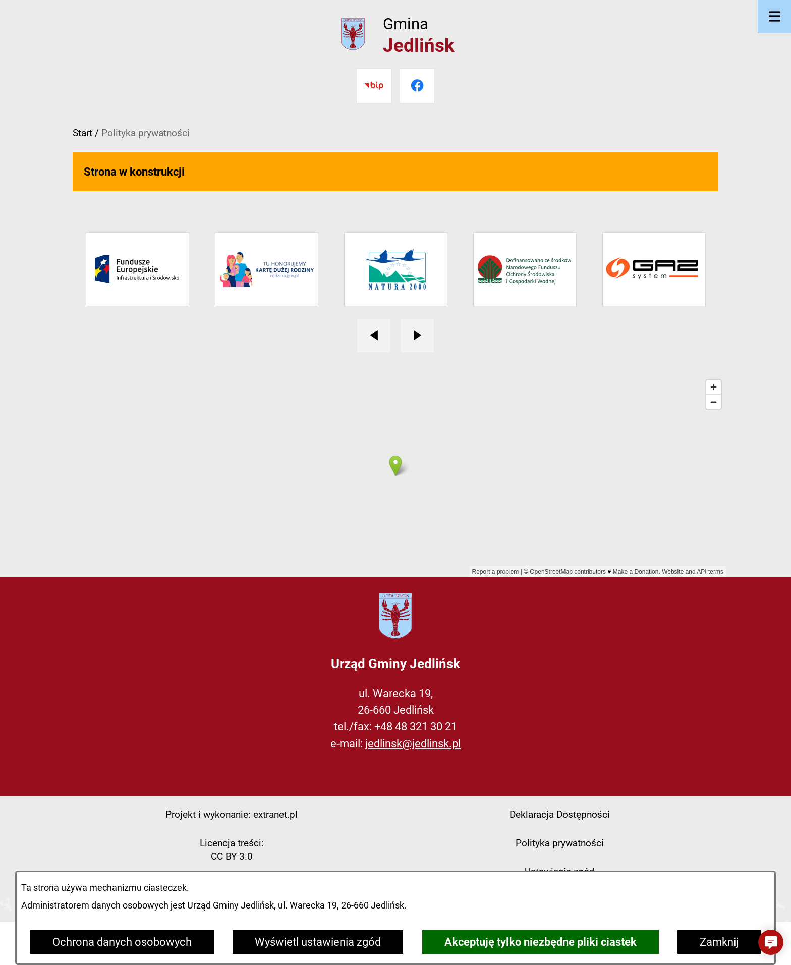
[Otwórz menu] (774, 16)
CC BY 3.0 (232, 856)
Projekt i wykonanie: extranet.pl (231, 814)
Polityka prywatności (560, 843)
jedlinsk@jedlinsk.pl (413, 743)
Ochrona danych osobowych (122, 942)
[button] (770, 942)
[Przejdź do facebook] (417, 86)
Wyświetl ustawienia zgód (318, 942)
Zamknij (719, 942)
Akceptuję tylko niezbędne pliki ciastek (540, 942)
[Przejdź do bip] (374, 86)
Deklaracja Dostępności (560, 814)
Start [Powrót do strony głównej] (82, 133)
